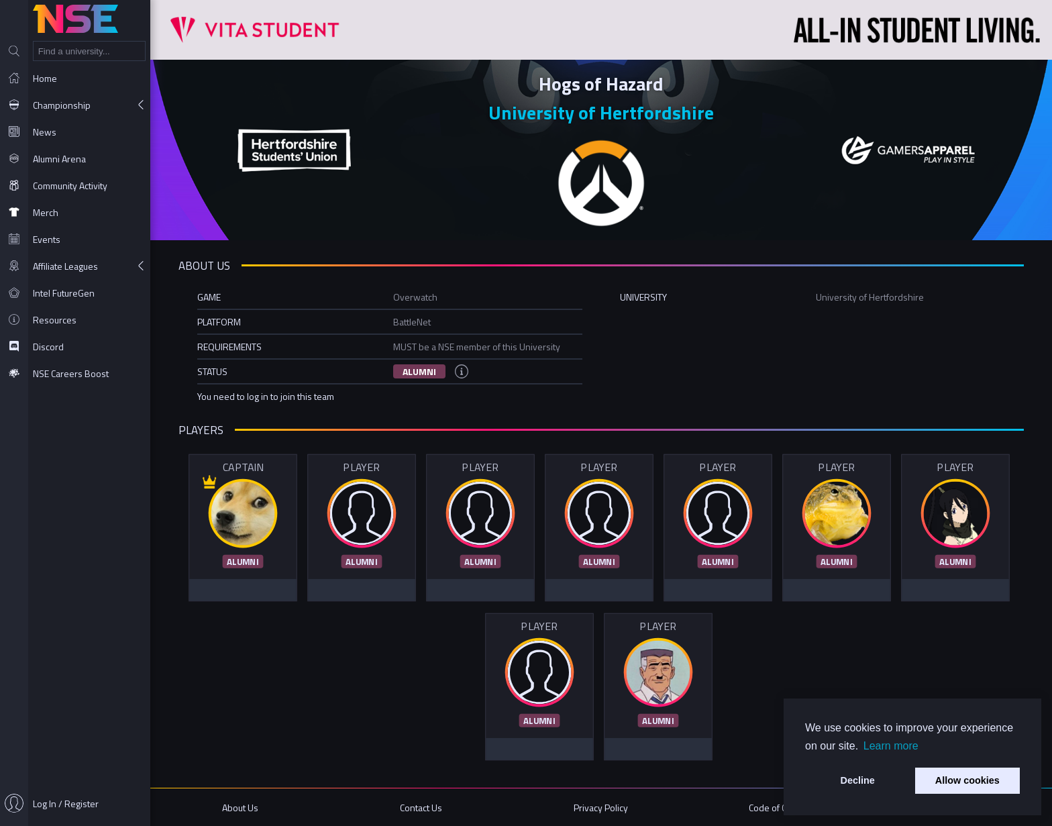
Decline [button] (858, 780)
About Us (240, 808)
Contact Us (421, 808)
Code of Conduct (781, 808)
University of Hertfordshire (601, 112)
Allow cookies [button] (967, 780)
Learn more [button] (890, 746)
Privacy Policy (601, 808)
